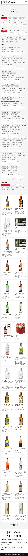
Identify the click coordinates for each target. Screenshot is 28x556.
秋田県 (23, 30)
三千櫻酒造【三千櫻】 (6, 53)
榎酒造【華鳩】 (4, 135)
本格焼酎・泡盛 (21, 18)
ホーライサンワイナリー (6, 177)
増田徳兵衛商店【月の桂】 (6, 129)
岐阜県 (16, 35)
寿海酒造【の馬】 (5, 148)
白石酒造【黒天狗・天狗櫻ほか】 (8, 153)
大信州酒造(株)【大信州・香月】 (17, 105)
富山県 (24, 32)
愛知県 (24, 35)
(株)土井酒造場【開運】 (20, 118)
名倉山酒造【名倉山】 (6, 92)
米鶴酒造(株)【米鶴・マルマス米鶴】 (8, 75)
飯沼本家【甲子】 (5, 97)
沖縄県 (16, 41)
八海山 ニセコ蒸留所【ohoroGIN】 (19, 62)
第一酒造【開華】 (5, 95)
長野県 (11, 35)
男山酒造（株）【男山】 (20, 51)
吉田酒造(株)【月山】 (6, 133)
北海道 (9, 30)
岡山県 (11, 39)
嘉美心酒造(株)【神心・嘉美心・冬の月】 (9, 131)
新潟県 (20, 32)
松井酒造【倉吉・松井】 (6, 170)
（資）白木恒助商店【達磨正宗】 (8, 118)
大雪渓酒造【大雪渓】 (21, 107)
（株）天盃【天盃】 (19, 153)
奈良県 (16, 37)
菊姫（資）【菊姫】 (5, 114)
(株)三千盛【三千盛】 (17, 116)
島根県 (7, 39)
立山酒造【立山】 (16, 110)
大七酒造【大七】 (20, 90)
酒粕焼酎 (12, 187)
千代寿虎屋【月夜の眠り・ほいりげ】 (9, 84)
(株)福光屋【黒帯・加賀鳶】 (15, 112)
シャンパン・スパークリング (7, 22)
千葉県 (16, 32)
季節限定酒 (15, 18)
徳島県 (20, 39)
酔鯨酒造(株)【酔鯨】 (6, 138)
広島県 (16, 39)
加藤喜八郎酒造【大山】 (6, 79)
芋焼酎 (17, 185)
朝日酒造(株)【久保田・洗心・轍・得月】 (17, 97)
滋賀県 (3, 37)
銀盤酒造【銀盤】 (5, 112)
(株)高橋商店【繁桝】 (6, 142)
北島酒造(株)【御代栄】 (21, 125)
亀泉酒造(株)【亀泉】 (20, 140)
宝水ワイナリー (13, 172)
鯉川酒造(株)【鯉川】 (20, 77)
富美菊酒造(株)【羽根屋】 (6, 110)
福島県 (7, 32)
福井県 (7, 35)
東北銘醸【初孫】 (16, 79)
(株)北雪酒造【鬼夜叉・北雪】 (7, 99)
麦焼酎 (21, 185)
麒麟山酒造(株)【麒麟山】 (6, 103)
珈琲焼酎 (8, 189)
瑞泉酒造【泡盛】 (14, 168)
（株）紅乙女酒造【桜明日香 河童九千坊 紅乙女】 (11, 151)
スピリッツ (22, 22)
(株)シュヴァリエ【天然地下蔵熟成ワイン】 (10, 174)
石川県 (3, 35)
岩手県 (14, 30)
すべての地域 (4, 30)
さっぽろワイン (15, 170)
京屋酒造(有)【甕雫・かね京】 (7, 146)
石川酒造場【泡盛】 (5, 166)
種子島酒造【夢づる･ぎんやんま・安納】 (9, 157)
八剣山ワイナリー (5, 172)
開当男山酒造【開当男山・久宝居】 (8, 90)
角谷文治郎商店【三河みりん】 (7, 179)
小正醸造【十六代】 (22, 155)
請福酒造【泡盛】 (14, 166)
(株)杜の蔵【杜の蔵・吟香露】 (17, 142)
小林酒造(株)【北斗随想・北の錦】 (8, 49)
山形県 (3, 32)
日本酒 (9, 18)
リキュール (4, 20)
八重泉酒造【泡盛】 (5, 168)
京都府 (7, 37)
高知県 (24, 39)
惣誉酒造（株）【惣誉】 (16, 92)
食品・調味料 (16, 24)
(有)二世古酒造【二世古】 (6, 62)
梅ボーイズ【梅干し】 (19, 179)
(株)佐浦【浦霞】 (5, 88)
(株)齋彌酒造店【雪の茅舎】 (7, 69)
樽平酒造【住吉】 (5, 82)
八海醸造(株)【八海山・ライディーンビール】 (10, 101)
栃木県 (11, 32)
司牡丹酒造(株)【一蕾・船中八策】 (8, 140)
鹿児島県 (12, 41)
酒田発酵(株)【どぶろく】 (15, 82)
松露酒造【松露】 (18, 146)
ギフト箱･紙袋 (23, 24)
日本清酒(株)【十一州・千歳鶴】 (14, 47)
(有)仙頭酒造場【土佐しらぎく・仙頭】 (18, 138)
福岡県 (3, 41)
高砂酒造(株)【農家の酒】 (16, 53)
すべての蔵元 (4, 47)
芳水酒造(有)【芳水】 (13, 135)
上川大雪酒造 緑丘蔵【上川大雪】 (8, 56)
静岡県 (20, 35)
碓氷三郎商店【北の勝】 (17, 60)
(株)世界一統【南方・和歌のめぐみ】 (8, 125)
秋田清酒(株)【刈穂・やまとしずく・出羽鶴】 (10, 66)
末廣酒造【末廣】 (22, 88)
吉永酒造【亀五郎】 (5, 164)
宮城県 (18, 30)
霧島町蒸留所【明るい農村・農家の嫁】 (9, 159)
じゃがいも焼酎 (23, 187)
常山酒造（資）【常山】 (6, 116)
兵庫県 (11, 37)
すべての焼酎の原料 (5, 185)
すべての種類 (4, 18)
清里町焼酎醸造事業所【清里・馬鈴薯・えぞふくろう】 (12, 144)
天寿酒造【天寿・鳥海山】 (6, 71)
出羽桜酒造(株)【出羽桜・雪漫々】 (8, 77)
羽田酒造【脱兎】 (5, 127)
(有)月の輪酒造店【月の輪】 (7, 64)
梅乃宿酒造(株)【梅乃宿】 (6, 123)
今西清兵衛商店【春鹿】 (17, 123)
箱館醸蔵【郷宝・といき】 (6, 60)
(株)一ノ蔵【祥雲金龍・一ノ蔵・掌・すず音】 (10, 86)
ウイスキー (16, 22)
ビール (3, 24)
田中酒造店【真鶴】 (13, 88)
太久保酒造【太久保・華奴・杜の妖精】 (9, 155)
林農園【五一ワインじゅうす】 (18, 177)
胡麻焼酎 (7, 187)
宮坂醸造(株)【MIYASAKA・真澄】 (8, 107)
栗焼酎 (17, 187)
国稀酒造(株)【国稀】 (18, 58)
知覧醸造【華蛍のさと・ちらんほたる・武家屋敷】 (11, 161)
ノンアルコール (9, 24)
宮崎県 (7, 41)
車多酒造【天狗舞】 (14, 114)
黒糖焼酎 (12, 185)
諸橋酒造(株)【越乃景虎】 (18, 103)
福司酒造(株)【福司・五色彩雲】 (8, 51)
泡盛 (13, 189)
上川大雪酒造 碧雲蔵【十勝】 (7, 58)
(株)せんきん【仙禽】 (14, 95)
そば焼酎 (3, 189)
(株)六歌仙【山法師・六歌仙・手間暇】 (9, 73)
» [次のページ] (17, 525)
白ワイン (14, 20)
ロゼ (19, 20)
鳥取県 (3, 39)
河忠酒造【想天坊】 (5, 105)
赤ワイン (9, 20)
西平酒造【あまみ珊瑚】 (15, 164)
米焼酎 (3, 187)
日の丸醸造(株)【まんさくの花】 (20, 69)
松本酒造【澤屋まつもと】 (15, 127)
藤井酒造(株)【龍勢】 (15, 133)
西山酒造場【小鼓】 (17, 129)
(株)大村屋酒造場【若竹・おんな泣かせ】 (9, 120)
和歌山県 (20, 37)
